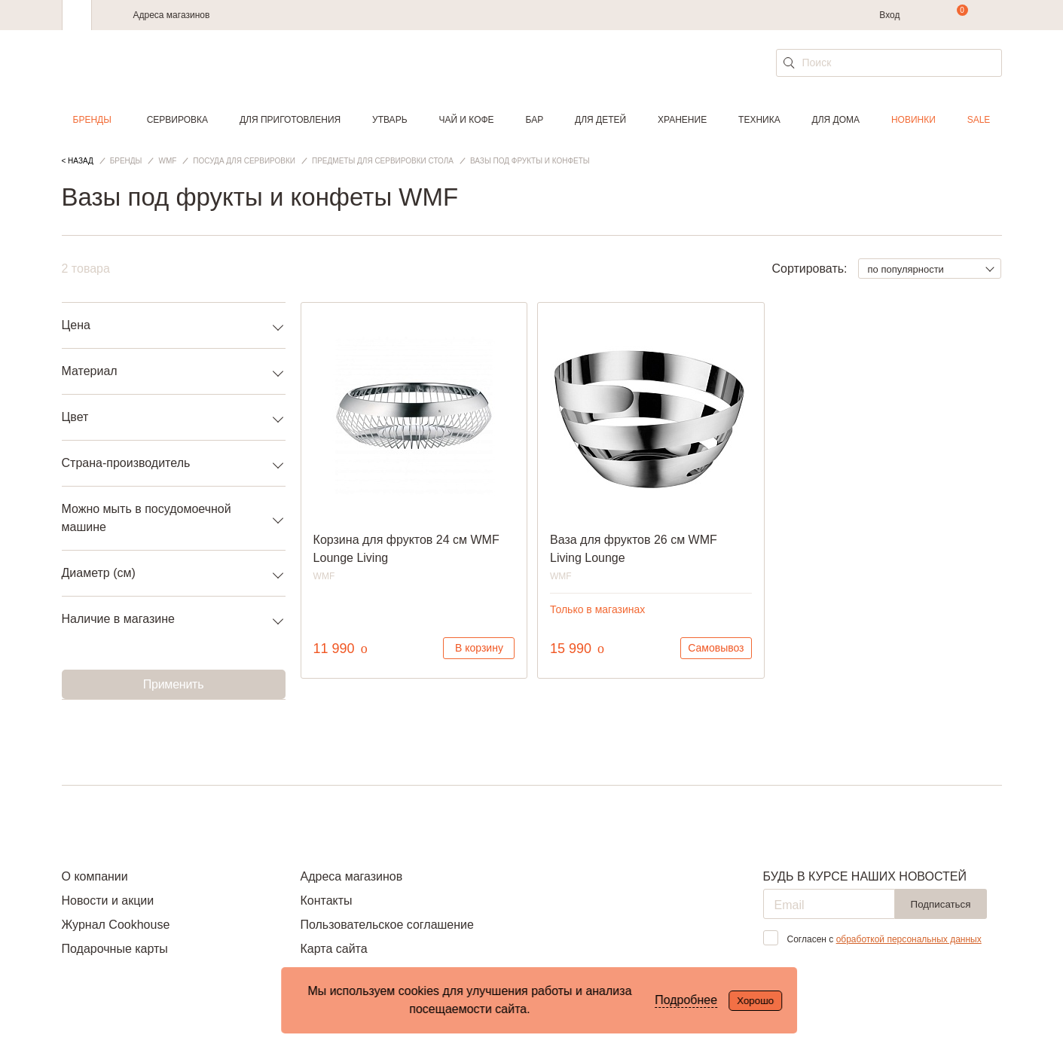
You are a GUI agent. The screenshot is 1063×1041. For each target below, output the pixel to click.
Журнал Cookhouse (116, 924)
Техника (759, 119)
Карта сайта (333, 948)
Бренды (92, 119)
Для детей (600, 119)
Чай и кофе (465, 119)
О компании (95, 876)
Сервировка (177, 119)
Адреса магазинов (171, 15)
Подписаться (941, 904)
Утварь (389, 119)
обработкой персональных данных (909, 939)
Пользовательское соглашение (386, 924)
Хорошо (755, 1000)
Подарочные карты (115, 948)
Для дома (836, 119)
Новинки (913, 119)
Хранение (682, 119)
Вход (889, 15)
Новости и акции (108, 900)
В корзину (479, 648)
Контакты (326, 900)
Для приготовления (290, 119)
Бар (535, 119)
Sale (979, 119)
